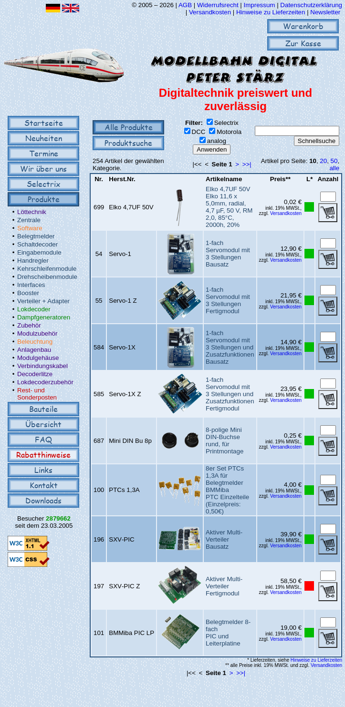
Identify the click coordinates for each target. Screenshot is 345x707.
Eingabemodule (39, 252)
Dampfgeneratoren (43, 317)
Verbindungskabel (42, 365)
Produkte (44, 199)
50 (334, 160)
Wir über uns (43, 168)
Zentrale (29, 220)
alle (334, 168)
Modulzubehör (37, 333)
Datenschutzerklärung (311, 5)
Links (43, 469)
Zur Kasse (303, 43)
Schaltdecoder (37, 244)
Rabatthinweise (43, 454)
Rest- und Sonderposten (37, 394)
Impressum (259, 5)
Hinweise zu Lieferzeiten (270, 12)
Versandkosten (211, 12)
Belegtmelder (36, 236)
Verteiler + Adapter (43, 301)
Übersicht (43, 424)
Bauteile (43, 408)
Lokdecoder (34, 309)
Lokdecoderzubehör (45, 382)
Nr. (98, 179)
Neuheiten (43, 138)
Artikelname (224, 179)
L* (309, 179)
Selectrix (43, 183)
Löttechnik (31, 211)
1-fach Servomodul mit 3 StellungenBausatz (228, 253)
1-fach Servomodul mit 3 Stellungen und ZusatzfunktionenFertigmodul (230, 394)
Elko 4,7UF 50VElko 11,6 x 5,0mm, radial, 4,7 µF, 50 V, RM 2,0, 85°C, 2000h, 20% (229, 206)
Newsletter (325, 12)
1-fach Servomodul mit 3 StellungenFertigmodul (228, 300)
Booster (28, 293)
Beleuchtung (34, 341)
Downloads (43, 500)
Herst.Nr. (122, 179)
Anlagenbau (34, 349)
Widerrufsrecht (218, 5)
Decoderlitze (34, 374)
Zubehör (29, 325)
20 (323, 160)
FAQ (43, 439)
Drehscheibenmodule (47, 276)
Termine (43, 153)
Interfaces (31, 284)
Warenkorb (303, 25)
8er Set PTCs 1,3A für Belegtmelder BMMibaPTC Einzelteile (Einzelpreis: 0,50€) (227, 490)
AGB (185, 5)
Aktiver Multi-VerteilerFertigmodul (224, 586)
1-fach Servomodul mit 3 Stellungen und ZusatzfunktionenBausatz (230, 347)
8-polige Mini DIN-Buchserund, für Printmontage (224, 440)
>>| (246, 164)
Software (29, 228)
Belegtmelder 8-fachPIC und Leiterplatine (228, 632)
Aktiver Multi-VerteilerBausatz (224, 539)
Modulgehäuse (38, 357)
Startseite (43, 122)
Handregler (33, 260)
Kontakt (44, 485)
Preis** (280, 179)
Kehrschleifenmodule (46, 268)
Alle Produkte (129, 127)
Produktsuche (128, 142)
